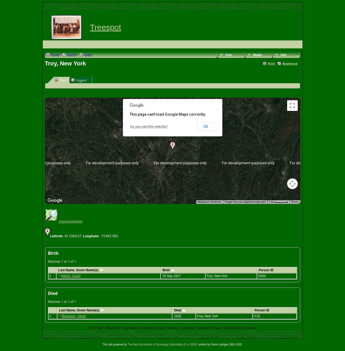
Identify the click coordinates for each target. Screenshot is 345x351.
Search (72, 55)
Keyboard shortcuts (209, 201)
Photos (160, 328)
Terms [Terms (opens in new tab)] (295, 201)
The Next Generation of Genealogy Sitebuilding (155, 344)
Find (228, 55)
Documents (187, 328)
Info (284, 55)
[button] (172, 146)
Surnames (147, 328)
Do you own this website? (149, 126)
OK (205, 126)
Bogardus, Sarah (74, 316)
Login (88, 55)
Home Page (96, 328)
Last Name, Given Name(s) (80, 270)
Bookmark (289, 63)
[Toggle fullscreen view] (292, 105)
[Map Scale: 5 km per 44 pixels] (278, 202)
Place (61, 80)
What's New (113, 328)
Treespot (105, 27)
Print (271, 63)
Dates (227, 328)
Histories (172, 328)
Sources (251, 328)
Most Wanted (130, 328)
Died (180, 310)
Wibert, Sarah (70, 276)
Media (257, 55)
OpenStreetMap (64, 221)
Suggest (79, 80)
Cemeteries (204, 328)
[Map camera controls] (292, 183)
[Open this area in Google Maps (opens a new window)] (55, 200)
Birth (169, 270)
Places (218, 328)
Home (55, 55)
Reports (239, 328)
